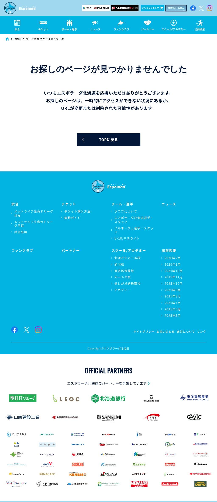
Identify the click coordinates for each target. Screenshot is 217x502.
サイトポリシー (139, 331)
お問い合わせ (162, 331)
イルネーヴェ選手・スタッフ (134, 230)
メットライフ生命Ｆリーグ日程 (33, 213)
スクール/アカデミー (128, 250)
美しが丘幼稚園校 (128, 283)
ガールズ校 (123, 277)
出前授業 (168, 250)
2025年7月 (173, 302)
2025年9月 (173, 290)
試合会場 (20, 232)
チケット (68, 204)
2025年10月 (174, 283)
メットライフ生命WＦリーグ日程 (33, 224)
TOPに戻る (108, 140)
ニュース (168, 204)
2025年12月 (174, 270)
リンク (201, 331)
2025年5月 (173, 315)
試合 (14, 204)
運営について (184, 331)
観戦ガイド (72, 218)
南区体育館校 (124, 270)
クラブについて (126, 212)
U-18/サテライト (127, 239)
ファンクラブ (22, 250)
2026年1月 (173, 264)
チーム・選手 (122, 204)
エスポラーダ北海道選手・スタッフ (134, 220)
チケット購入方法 (77, 212)
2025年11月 (174, 277)
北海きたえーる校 (128, 258)
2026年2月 (173, 258)
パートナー (70, 250)
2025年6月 (173, 309)
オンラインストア (152, 8)
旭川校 (119, 264)
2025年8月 (173, 296)
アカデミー (123, 290)
